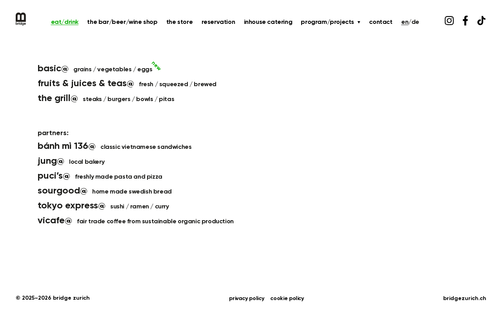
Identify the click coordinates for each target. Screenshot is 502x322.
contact (380, 22)
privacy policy (246, 298)
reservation (218, 22)
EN (404, 22)
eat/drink (64, 22)
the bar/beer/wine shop (122, 22)
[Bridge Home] (21, 19)
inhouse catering (268, 22)
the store (179, 22)
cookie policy (287, 298)
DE (415, 22)
